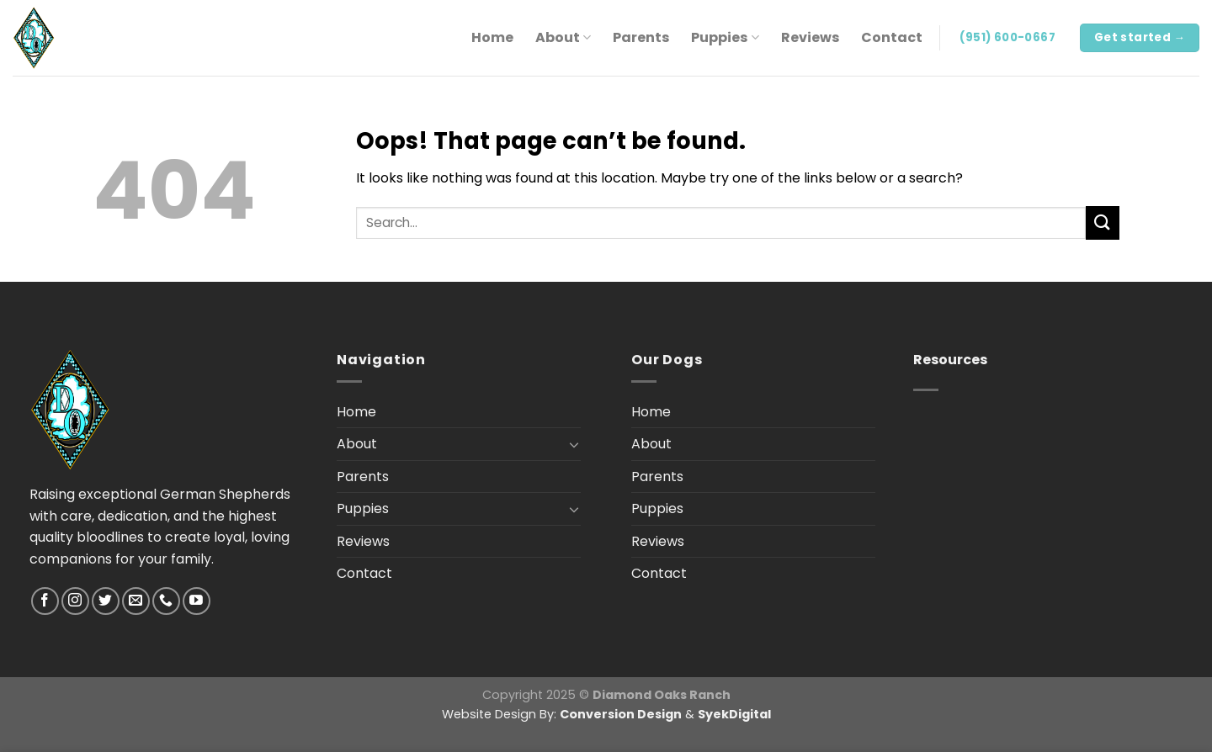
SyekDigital (734, 714)
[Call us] (166, 601)
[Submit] (1102, 222)
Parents (641, 37)
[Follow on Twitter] (106, 601)
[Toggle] (574, 444)
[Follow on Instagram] (75, 601)
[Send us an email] (136, 601)
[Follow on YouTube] (196, 601)
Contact (891, 37)
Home (492, 37)
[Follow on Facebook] (45, 601)
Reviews (810, 37)
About (563, 37)
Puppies (724, 37)
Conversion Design (621, 714)
